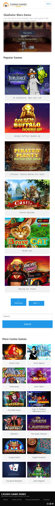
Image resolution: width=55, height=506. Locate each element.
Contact (46, 499)
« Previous (18, 302)
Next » (36, 303)
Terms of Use (17, 499)
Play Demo (27, 33)
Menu (48, 4)
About (5, 499)
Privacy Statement (32, 499)
